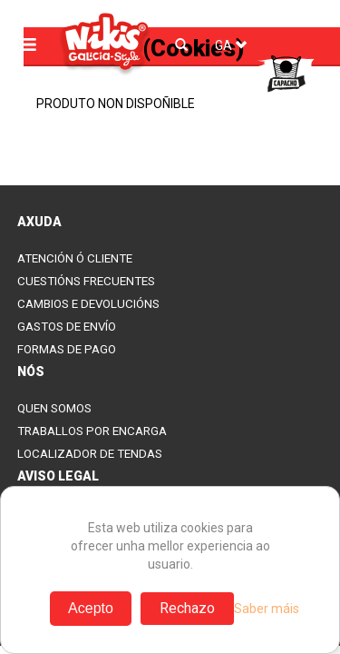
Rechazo (187, 608)
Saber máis (266, 608)
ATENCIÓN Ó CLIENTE (74, 258)
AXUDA (39, 221)
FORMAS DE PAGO (66, 349)
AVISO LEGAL (58, 476)
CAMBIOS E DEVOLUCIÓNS (88, 304)
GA (231, 45)
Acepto (90, 608)
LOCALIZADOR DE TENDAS (89, 454)
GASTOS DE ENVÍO (66, 326)
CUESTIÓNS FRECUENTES (86, 281)
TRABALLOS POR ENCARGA (92, 431)
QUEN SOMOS (54, 408)
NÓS (30, 371)
